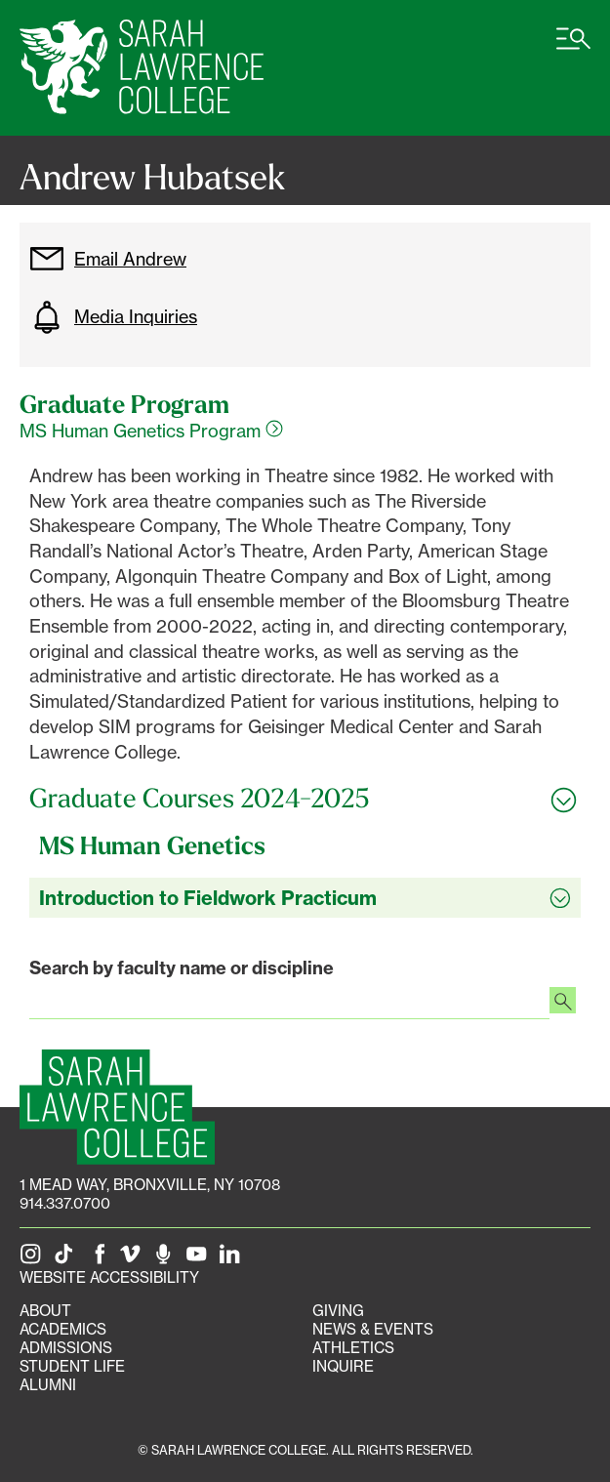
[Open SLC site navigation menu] (573, 48)
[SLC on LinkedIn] (233, 1259)
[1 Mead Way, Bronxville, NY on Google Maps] (150, 1184)
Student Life (72, 1366)
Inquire (343, 1366)
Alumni (48, 1385)
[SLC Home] (142, 68)
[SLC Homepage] (117, 1107)
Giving (338, 1310)
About (45, 1310)
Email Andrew (107, 258)
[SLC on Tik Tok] (67, 1259)
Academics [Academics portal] (63, 1329)
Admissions (66, 1347)
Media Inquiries (113, 317)
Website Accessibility (109, 1277)
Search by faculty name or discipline (181, 968)
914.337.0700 (65, 1203)
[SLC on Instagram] (34, 1259)
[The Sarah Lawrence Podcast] (167, 1259)
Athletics (353, 1347)
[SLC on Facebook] (100, 1259)
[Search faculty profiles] (562, 1002)
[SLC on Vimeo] (133, 1259)
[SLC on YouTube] (200, 1259)
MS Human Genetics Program (151, 430)
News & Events (372, 1329)
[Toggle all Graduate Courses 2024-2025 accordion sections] (305, 798)
